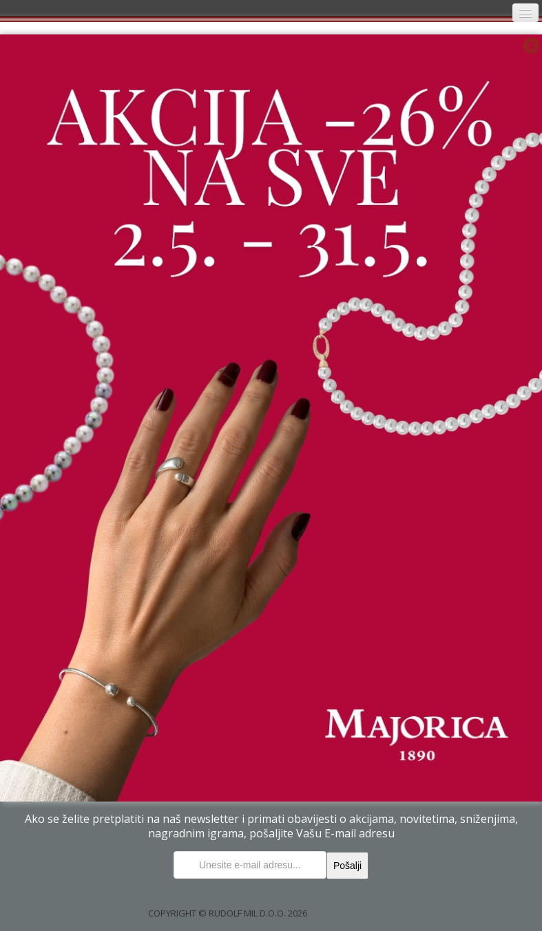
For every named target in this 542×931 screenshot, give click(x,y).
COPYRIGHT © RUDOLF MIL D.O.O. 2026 (227, 913)
